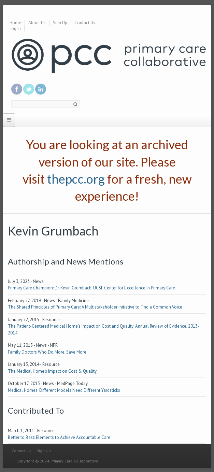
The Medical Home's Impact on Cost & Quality (52, 371)
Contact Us (84, 23)
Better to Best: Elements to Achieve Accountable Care (59, 437)
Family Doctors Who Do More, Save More (47, 352)
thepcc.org (76, 178)
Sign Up (60, 23)
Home (15, 23)
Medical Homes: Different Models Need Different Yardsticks (64, 390)
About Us (37, 23)
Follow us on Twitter (28, 89)
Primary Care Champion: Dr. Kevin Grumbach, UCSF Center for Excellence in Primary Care (91, 288)
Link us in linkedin (40, 89)
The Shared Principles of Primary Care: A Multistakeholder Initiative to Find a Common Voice (95, 307)
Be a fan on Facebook (16, 89)
